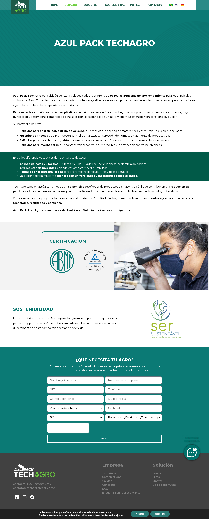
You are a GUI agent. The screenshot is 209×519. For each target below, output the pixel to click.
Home (54, 4)
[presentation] (68, 428)
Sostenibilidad (115, 4)
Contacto (156, 5)
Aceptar (140, 513)
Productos (91, 5)
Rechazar (160, 513)
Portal (136, 5)
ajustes (119, 515)
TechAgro (70, 4)
